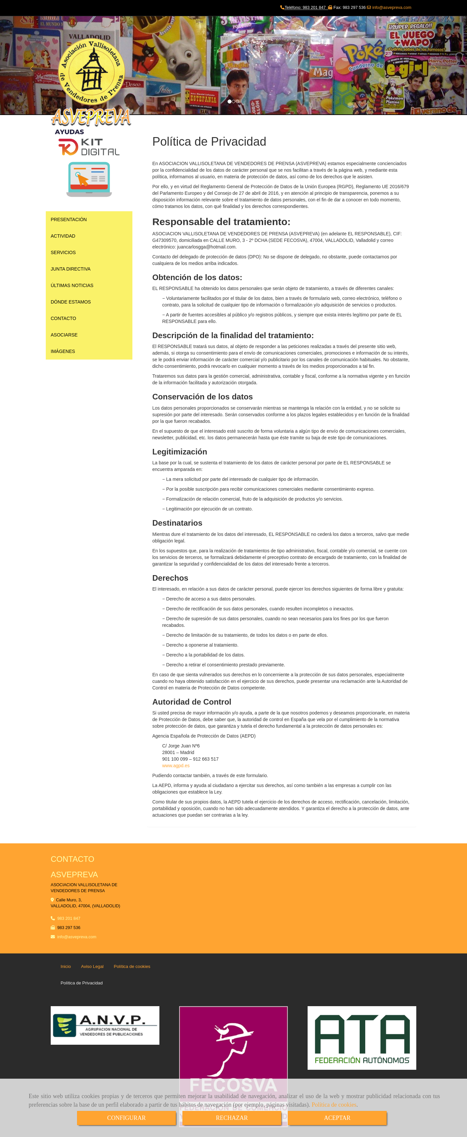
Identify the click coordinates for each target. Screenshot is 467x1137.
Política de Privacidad (82, 982)
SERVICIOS (63, 252)
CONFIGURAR (126, 1118)
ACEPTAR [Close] (337, 1118)
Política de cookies (334, 1104)
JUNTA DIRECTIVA (71, 269)
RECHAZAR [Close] (232, 1118)
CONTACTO (63, 318)
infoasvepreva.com (76, 937)
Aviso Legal (92, 966)
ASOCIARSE (64, 334)
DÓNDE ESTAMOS (71, 302)
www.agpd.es (176, 765)
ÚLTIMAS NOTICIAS (72, 285)
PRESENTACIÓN (69, 219)
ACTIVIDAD (63, 236)
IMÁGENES (63, 351)
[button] (35, 65)
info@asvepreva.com (391, 7)
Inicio (66, 966)
